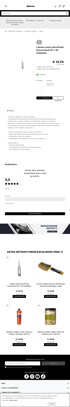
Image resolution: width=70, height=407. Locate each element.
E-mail (7, 196)
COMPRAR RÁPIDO (19, 296)
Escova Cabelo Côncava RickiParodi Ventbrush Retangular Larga (51, 285)
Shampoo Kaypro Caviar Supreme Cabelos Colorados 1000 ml (19, 333)
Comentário (9, 203)
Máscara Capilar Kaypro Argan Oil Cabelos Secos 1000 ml (51, 333)
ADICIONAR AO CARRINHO (44, 98)
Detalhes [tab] (10, 110)
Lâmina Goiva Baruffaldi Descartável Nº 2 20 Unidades (19, 285)
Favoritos (58, 98)
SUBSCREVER (53, 363)
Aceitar (51, 404)
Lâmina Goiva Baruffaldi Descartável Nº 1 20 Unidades (50, 50)
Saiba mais (13, 400)
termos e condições (27, 367)
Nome (7, 188)
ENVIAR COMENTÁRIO (35, 213)
